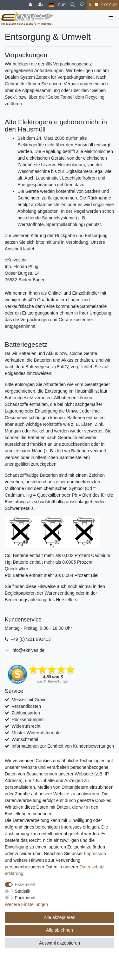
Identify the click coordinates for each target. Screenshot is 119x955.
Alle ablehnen (59, 930)
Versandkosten (26, 706)
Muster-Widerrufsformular (36, 732)
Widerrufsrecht (25, 726)
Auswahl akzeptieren (59, 943)
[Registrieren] (41, 5)
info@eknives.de (27, 650)
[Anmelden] (31, 5)
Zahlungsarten (25, 712)
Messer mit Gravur (29, 699)
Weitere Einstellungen (26, 904)
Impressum (95, 853)
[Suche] (73, 5)
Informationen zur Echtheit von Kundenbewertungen (62, 746)
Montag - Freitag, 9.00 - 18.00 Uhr (38, 628)
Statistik (22, 891)
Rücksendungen (27, 719)
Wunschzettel (24, 739)
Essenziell (25, 884)
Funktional (25, 897)
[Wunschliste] (82, 5)
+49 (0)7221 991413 (30, 639)
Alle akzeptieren (60, 917)
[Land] (51, 5)
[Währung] (62, 5)
